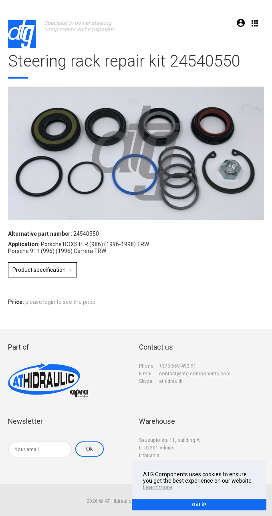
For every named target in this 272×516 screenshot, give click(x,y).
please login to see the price (60, 302)
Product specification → (42, 270)
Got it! (199, 505)
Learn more (157, 487)
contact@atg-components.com (195, 373)
